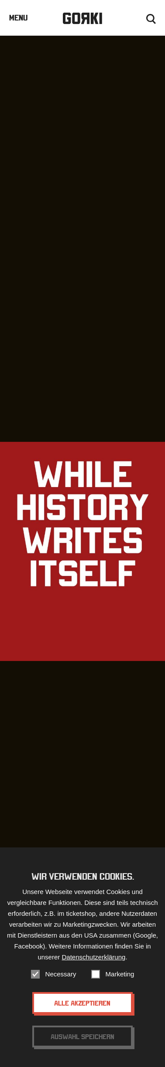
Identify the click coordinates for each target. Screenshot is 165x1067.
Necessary (60, 974)
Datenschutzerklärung (93, 957)
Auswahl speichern (82, 1036)
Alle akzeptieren (82, 1003)
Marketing (120, 974)
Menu (18, 17)
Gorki (82, 18)
